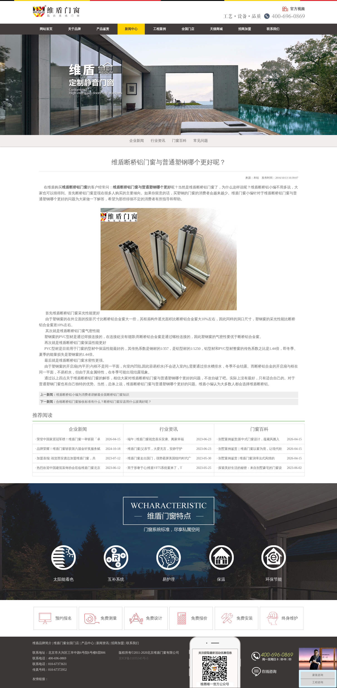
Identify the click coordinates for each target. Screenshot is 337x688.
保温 (221, 579)
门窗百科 (179, 141)
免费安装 (244, 618)
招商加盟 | (118, 643)
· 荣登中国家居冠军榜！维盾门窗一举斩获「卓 (67, 439)
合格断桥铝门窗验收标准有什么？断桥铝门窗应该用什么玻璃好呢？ (103, 401)
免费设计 (154, 618)
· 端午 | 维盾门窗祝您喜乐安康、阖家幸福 (155, 439)
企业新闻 (136, 141)
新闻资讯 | (103, 643)
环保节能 (274, 579)
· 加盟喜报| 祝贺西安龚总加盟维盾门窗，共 (65, 458)
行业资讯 (158, 141)
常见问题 (200, 141)
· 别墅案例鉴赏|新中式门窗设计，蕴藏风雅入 (248, 439)
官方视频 (297, 9)
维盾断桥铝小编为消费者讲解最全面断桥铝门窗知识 (92, 394)
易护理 (168, 579)
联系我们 (132, 643)
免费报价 (199, 618)
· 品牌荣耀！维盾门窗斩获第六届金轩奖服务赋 (67, 448)
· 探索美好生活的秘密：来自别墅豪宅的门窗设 (249, 468)
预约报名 (63, 618)
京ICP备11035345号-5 (133, 658)
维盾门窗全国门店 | (67, 643)
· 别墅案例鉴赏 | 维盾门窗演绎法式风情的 (246, 458)
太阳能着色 (63, 579)
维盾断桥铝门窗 (86, 378)
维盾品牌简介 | (43, 643)
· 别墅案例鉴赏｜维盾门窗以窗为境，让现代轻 (249, 448)
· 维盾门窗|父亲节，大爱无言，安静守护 (154, 448)
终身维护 (290, 618)
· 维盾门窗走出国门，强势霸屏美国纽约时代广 (158, 458)
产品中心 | (88, 643)
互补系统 (116, 579)
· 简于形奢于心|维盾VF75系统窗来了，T (154, 468)
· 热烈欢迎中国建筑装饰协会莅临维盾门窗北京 (67, 468)
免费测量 (109, 618)
